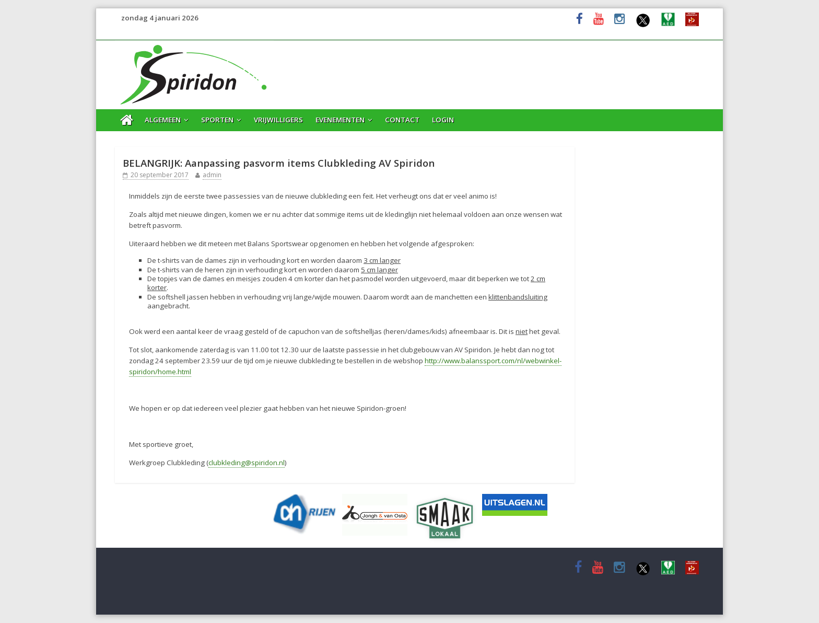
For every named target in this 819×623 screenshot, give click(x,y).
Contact (402, 119)
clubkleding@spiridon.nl (246, 462)
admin (212, 174)
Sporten (217, 119)
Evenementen (340, 119)
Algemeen (163, 119)
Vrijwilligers (278, 119)
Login (443, 119)
